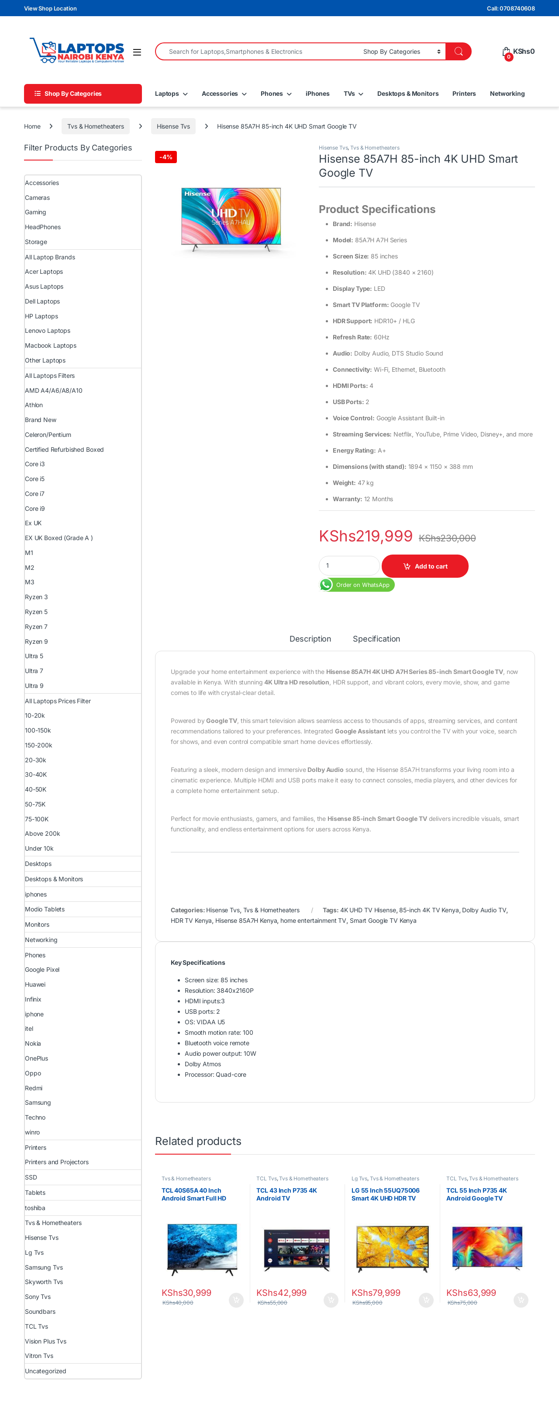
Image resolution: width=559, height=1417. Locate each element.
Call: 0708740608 (511, 8)
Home (32, 126)
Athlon (34, 404)
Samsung (38, 1102)
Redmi (33, 1088)
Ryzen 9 (36, 641)
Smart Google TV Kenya (383, 920)
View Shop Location (50, 8)
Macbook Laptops (50, 345)
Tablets (35, 1192)
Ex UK (33, 523)
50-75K (35, 804)
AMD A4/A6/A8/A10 (54, 390)
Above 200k (42, 833)
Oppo (33, 1073)
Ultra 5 (34, 656)
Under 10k (39, 848)
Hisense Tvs (173, 126)
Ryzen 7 (36, 626)
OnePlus (36, 1058)
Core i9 (35, 508)
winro (32, 1132)
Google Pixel (42, 969)
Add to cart (431, 566)
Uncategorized (45, 1371)
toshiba (35, 1207)
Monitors (37, 924)
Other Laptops (45, 360)
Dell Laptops (42, 301)
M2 (30, 567)
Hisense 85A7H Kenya (246, 920)
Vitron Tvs (39, 1355)
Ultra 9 (34, 685)
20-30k (35, 760)
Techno (35, 1117)
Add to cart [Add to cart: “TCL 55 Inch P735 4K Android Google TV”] (521, 1300)
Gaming (35, 212)
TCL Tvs (266, 1178)
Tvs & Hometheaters (95, 126)
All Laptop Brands (50, 257)
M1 (29, 552)
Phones (272, 93)
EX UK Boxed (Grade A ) (59, 537)
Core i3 (35, 464)
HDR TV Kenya (191, 920)
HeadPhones (43, 226)
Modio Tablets (45, 909)
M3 (30, 582)
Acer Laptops (44, 271)
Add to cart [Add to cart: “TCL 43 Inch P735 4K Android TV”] (331, 1300)
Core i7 (35, 493)
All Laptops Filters (50, 375)
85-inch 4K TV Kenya (429, 910)
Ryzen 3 (36, 596)
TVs (349, 93)
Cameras (37, 197)
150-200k (38, 745)
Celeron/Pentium (48, 434)
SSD (31, 1177)
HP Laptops (41, 316)
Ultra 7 (34, 670)
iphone (34, 1014)
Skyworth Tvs (44, 1281)
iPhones (318, 93)
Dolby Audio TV (484, 910)
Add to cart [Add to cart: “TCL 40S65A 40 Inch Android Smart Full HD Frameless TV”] (236, 1300)
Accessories (220, 93)
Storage (36, 241)
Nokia (33, 1043)
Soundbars (40, 1311)
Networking (507, 93)
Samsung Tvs (43, 1267)
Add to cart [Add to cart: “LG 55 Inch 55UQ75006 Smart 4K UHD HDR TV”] (426, 1300)
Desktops (38, 863)
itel (29, 1028)
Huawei (35, 984)
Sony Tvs (38, 1296)
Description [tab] (310, 639)
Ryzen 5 (36, 611)
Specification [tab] (376, 639)
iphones (36, 894)
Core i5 (35, 478)
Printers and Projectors (57, 1162)
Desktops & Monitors (407, 93)
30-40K (36, 774)
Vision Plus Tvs (45, 1341)
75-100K (36, 819)
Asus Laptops (44, 286)
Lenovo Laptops (47, 330)
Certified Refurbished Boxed (64, 449)
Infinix (33, 999)
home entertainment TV (313, 920)
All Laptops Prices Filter (58, 701)
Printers (464, 93)
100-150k (38, 730)
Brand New (40, 419)
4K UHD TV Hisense (368, 910)
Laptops (167, 93)
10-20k (35, 715)
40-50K (35, 789)
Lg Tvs (359, 1178)
